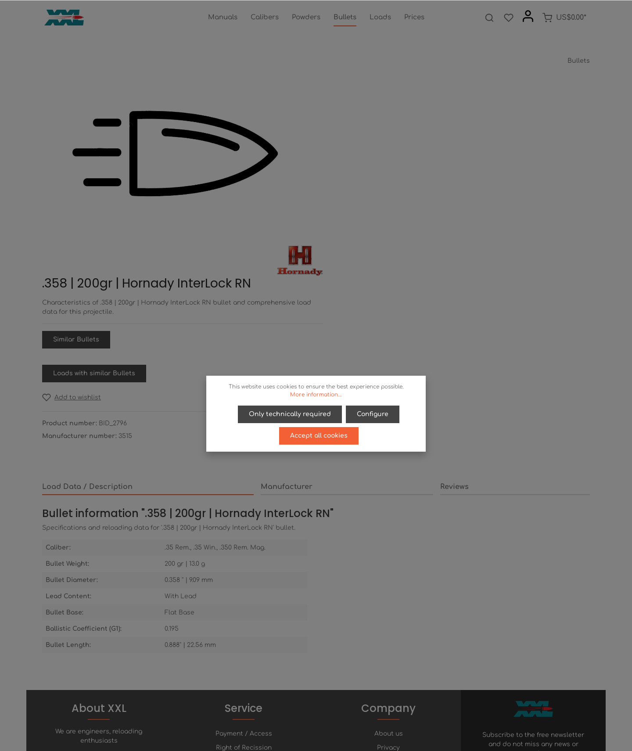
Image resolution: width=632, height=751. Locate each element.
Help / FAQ (243, 627)
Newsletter (243, 655)
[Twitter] (309, 719)
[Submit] (581, 639)
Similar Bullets (359, 179)
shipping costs (393, 739)
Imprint (388, 641)
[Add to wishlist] (354, 236)
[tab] (148, 326)
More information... (316, 395)
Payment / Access (243, 599)
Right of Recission (244, 613)
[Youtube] (324, 719)
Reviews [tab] (454, 326)
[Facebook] (294, 719)
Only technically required (290, 414)
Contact (243, 641)
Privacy (388, 613)
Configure (372, 414)
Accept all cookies (319, 435)
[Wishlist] (508, 17)
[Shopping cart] (564, 17)
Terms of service (388, 627)
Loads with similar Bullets (377, 212)
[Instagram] (338, 719)
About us (388, 599)
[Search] (489, 17)
